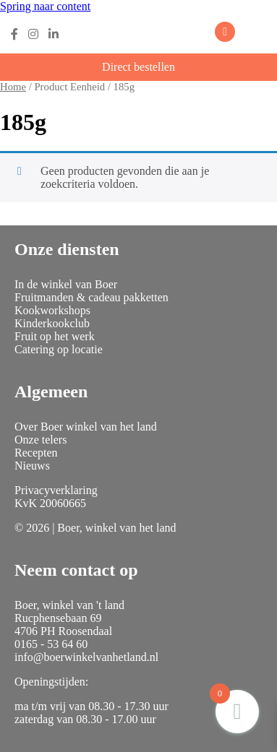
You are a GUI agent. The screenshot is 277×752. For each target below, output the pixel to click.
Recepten (36, 452)
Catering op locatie (58, 349)
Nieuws (32, 465)
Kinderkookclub (52, 323)
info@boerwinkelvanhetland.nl (86, 657)
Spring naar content (45, 6)
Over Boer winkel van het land (85, 426)
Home (13, 86)
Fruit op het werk (54, 336)
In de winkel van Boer (65, 284)
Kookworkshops (52, 310)
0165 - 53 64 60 (51, 644)
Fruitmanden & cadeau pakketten (91, 297)
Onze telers (40, 439)
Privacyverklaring (56, 490)
